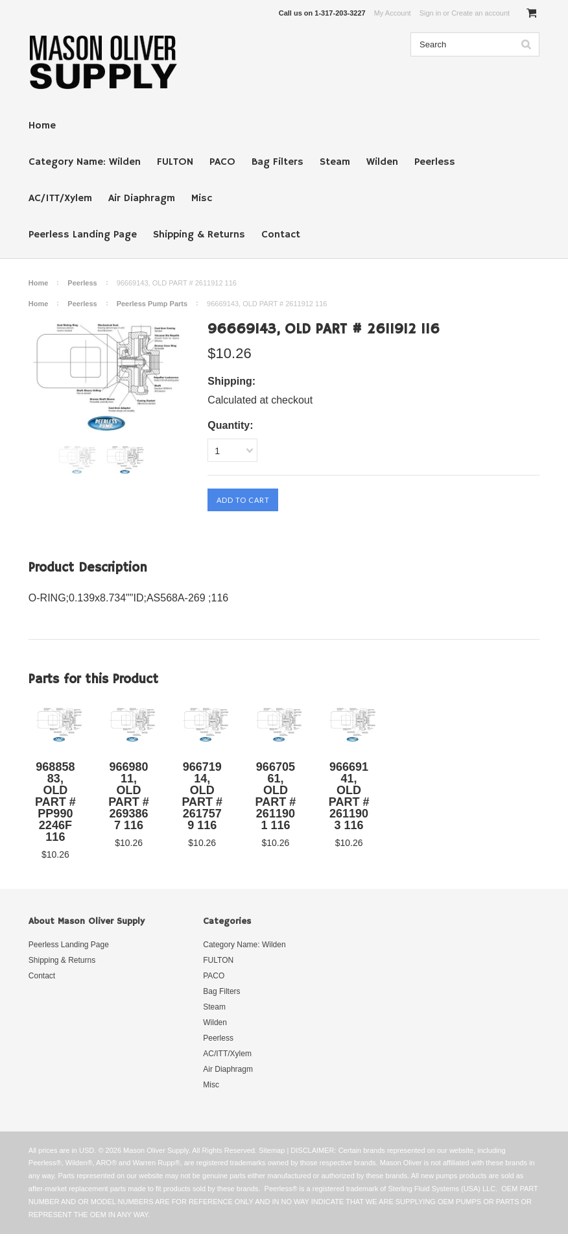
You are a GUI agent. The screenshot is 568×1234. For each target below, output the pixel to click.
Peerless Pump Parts (152, 304)
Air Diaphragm (141, 198)
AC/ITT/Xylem (60, 198)
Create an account (480, 13)
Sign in (431, 13)
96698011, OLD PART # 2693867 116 (128, 796)
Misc (201, 198)
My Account (392, 13)
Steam (335, 162)
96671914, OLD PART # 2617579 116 (202, 796)
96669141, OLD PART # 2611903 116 (349, 796)
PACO (222, 162)
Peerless (434, 162)
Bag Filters (277, 162)
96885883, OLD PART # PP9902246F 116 (55, 801)
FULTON (175, 162)
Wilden (382, 162)
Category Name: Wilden (85, 162)
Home (42, 125)
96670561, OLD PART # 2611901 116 (275, 796)
